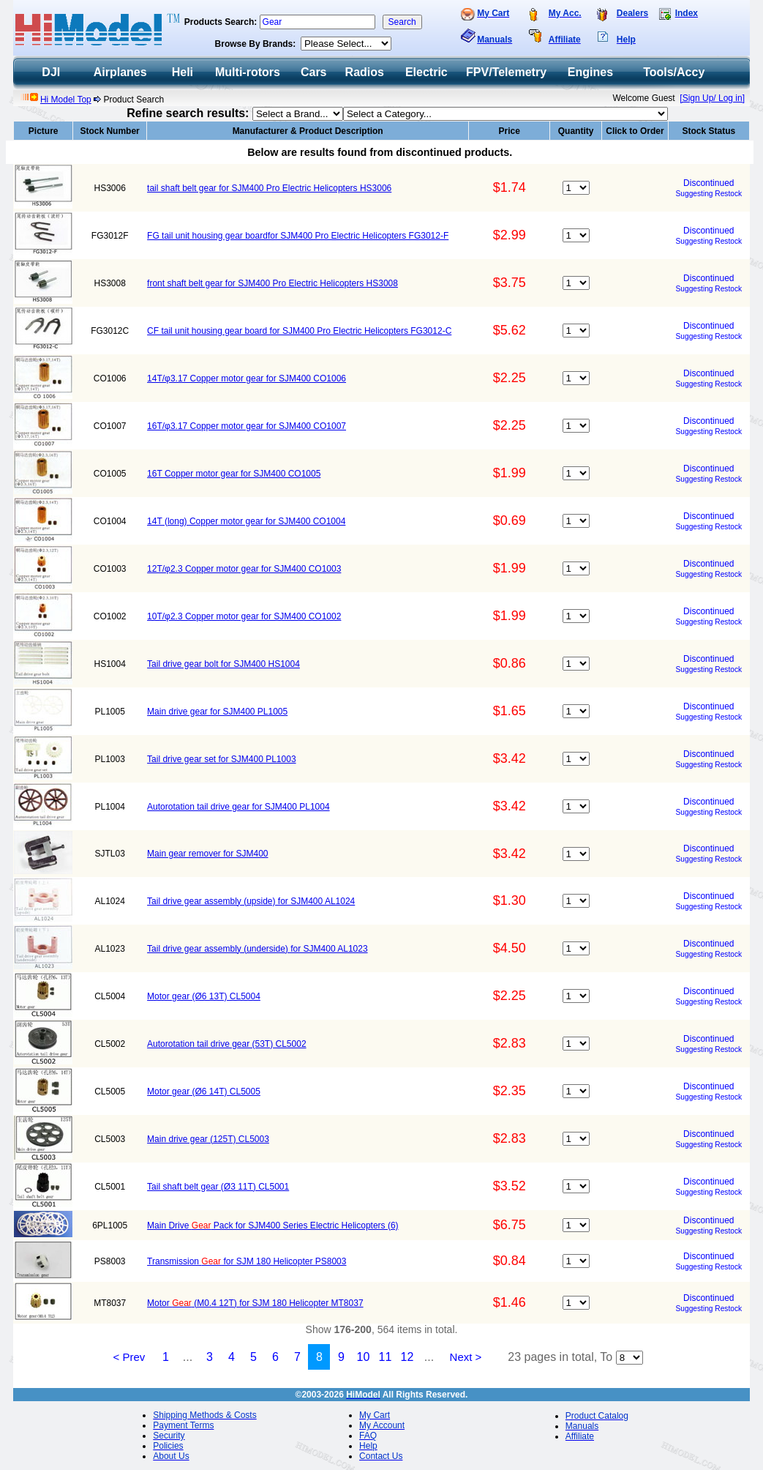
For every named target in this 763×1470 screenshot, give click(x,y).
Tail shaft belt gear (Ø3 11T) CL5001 (218, 1187)
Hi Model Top (65, 99)
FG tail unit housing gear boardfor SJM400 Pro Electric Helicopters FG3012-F (297, 236)
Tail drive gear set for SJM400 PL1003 (221, 759)
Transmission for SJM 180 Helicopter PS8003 (246, 1261)
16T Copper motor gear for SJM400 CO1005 (233, 474)
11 (385, 1357)
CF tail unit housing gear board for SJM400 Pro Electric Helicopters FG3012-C (299, 331)
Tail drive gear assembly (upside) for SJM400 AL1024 (251, 901)
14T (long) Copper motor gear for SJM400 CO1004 (246, 521)
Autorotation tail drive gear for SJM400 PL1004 (238, 807)
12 (407, 1357)
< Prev (129, 1357)
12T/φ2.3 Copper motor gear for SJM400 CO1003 (244, 569)
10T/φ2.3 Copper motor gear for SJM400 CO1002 (244, 616)
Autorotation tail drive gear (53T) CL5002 (226, 1044)
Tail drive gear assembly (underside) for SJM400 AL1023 (257, 949)
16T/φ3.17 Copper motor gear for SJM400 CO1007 (246, 426)
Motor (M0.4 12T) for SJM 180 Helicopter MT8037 (255, 1303)
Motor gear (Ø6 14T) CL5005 (203, 1091)
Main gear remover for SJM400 (207, 853)
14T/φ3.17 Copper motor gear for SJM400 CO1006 (246, 378)
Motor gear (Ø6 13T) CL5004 (203, 996)
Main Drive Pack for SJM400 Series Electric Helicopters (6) (272, 1225)
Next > (466, 1357)
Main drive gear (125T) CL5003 (208, 1139)
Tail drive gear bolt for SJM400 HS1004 (223, 664)
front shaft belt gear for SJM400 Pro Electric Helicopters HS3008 (272, 283)
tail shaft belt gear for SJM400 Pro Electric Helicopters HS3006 (269, 188)
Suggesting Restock (709, 194)
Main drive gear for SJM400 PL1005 (217, 711)
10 (363, 1357)
